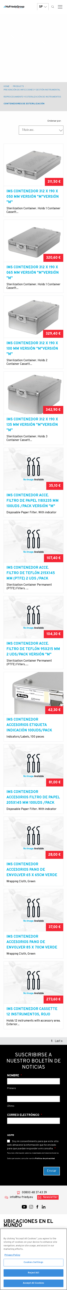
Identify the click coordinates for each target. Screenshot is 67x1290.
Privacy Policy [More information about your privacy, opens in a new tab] (12, 1256)
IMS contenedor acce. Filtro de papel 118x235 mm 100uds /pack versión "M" (32, 501)
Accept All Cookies (33, 1285)
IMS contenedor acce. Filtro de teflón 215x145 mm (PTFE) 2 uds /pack (30, 573)
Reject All (33, 1274)
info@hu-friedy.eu (21, 1197)
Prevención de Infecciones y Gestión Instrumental (32, 89)
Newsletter (50, 1197)
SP (43, 6)
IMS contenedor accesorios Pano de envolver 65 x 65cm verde (31, 870)
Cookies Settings (33, 1264)
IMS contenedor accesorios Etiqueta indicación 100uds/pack (29, 725)
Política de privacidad (45, 1158)
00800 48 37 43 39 (34, 1192)
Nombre (13, 1075)
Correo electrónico (23, 1115)
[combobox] (41, 130)
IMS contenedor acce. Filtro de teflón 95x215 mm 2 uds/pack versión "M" (33, 649)
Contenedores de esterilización (24, 103)
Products (18, 86)
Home (6, 86)
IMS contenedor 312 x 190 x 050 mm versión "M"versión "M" (32, 197)
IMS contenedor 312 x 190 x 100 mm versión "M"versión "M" (32, 349)
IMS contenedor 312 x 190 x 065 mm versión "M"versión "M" (32, 273)
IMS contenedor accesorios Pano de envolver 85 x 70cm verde (31, 942)
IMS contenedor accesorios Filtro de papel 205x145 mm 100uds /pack (33, 797)
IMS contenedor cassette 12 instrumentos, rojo (31, 1012)
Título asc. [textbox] (28, 130)
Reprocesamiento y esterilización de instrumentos (32, 96)
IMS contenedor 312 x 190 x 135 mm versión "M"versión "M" (32, 425)
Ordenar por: (54, 121)
